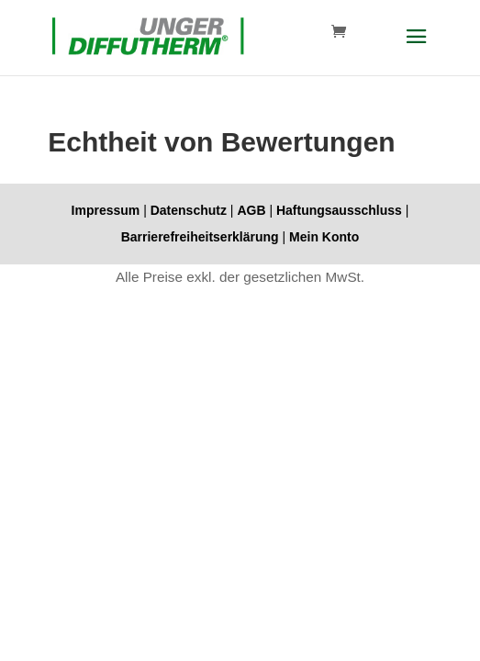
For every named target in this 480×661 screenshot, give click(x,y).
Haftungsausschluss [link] (339, 210)
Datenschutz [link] (189, 210)
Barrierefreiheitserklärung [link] (200, 237)
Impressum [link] (106, 210)
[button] (416, 48)
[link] (148, 36)
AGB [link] (251, 210)
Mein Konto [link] (324, 237)
